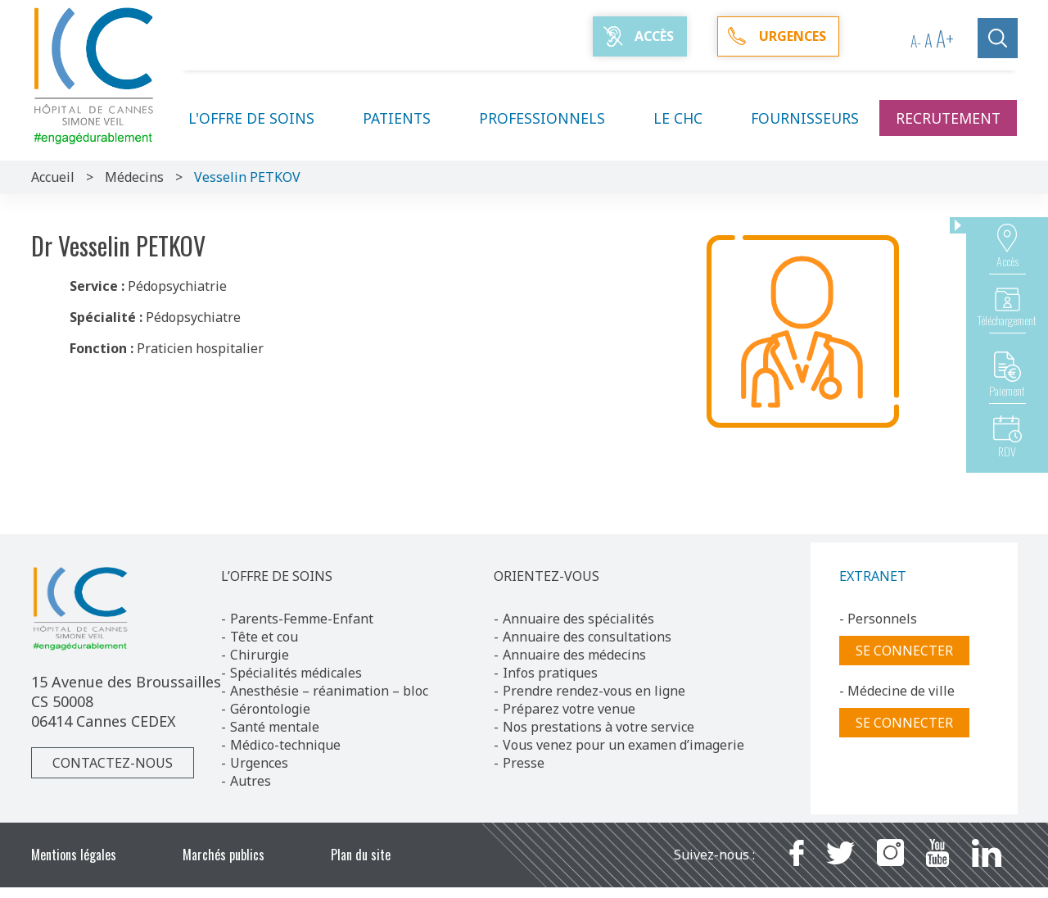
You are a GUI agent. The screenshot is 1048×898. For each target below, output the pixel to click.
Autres (250, 781)
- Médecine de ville (897, 691)
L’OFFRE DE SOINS (276, 576)
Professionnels (552, 118)
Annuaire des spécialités (578, 619)
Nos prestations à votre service (598, 727)
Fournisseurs (805, 118)
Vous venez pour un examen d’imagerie (623, 745)
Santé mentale (274, 727)
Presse (523, 763)
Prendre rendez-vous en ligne (594, 691)
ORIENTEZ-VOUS (546, 576)
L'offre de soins (261, 118)
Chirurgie (259, 655)
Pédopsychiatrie (177, 286)
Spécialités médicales (296, 673)
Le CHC (687, 118)
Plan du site (361, 854)
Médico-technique (285, 745)
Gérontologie (270, 709)
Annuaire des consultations (587, 637)
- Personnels (878, 619)
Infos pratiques (550, 673)
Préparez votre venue (569, 709)
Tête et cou (264, 637)
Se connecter (904, 651)
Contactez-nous (112, 763)
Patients (406, 118)
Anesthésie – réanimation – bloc (329, 691)
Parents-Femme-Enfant (301, 619)
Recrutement (948, 118)
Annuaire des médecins (574, 655)
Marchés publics (223, 854)
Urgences (259, 763)
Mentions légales (73, 854)
